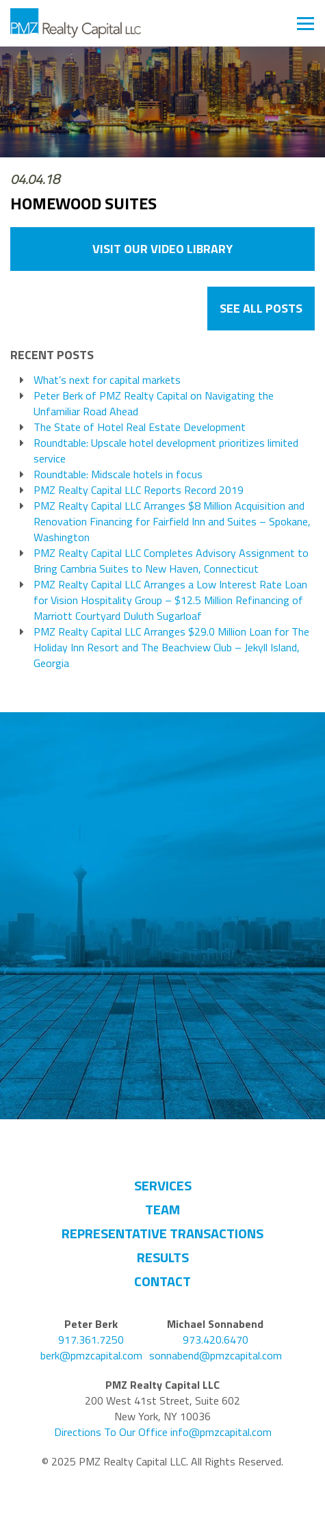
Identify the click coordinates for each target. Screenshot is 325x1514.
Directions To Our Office (111, 1432)
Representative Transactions (162, 1233)
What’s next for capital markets (107, 380)
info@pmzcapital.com (221, 1432)
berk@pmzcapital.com (91, 1355)
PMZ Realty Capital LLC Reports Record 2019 (139, 490)
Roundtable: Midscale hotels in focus (118, 474)
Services (163, 1185)
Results (163, 1257)
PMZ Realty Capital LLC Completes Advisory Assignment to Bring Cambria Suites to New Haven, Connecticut (171, 561)
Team (162, 1209)
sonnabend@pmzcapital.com (215, 1355)
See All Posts (261, 308)
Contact (162, 1281)
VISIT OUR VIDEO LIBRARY (162, 248)
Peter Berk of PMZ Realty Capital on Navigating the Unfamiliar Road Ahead (154, 403)
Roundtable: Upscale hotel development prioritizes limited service (166, 451)
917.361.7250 (91, 1340)
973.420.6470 (215, 1340)
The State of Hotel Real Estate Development (140, 427)
